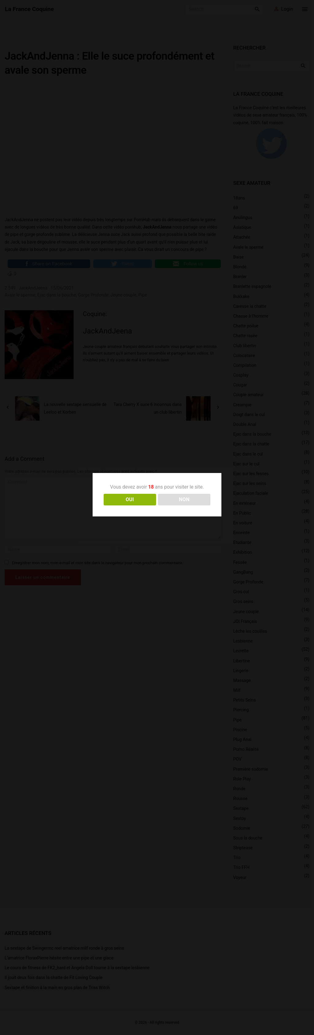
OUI (130, 499)
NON (184, 499)
